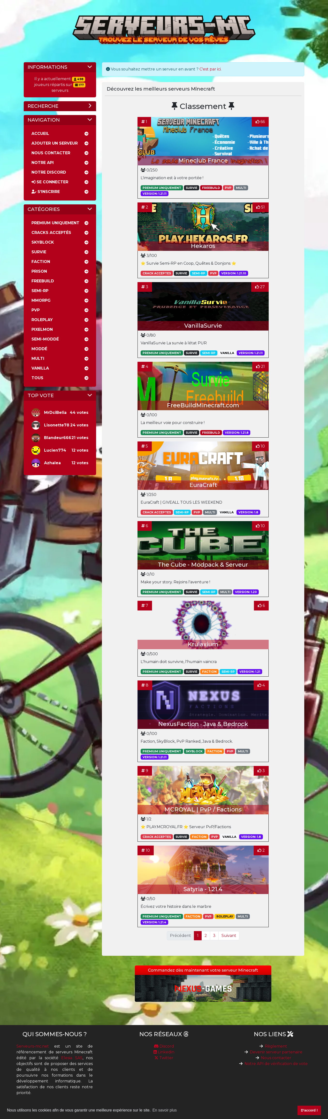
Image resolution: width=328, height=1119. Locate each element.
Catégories (44, 209)
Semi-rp (39, 290)
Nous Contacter (50, 153)
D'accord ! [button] (309, 1110)
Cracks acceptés (51, 232)
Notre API (42, 162)
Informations (47, 67)
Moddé (39, 349)
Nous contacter (276, 1058)
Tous (37, 378)
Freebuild (42, 281)
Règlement (276, 1046)
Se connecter (49, 182)
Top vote (41, 395)
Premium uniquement (55, 223)
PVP (35, 310)
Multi (37, 358)
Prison (39, 271)
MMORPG (41, 300)
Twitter (163, 1058)
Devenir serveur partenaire (276, 1052)
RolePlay (42, 319)
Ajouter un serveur (54, 143)
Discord (164, 1046)
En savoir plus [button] (165, 1110)
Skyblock (42, 242)
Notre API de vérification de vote (276, 1063)
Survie (38, 252)
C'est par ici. (210, 69)
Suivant (228, 935)
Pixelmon (42, 329)
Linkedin (163, 1052)
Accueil (40, 133)
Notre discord (48, 172)
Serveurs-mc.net (32, 1046)
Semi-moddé (45, 339)
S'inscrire (45, 191)
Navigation (44, 120)
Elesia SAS (72, 1058)
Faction (40, 261)
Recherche (43, 106)
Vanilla (40, 368)
